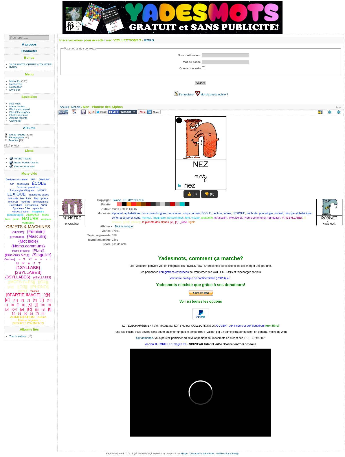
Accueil (64, 107)
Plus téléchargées (19, 112)
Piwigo (184, 453)
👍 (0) (192, 194)
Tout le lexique (17, 134)
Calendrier (15, 120)
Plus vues (15, 103)
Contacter (29, 51)
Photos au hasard (19, 109)
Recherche (15, 83)
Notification (15, 86)
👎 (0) (209, 194)
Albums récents (18, 117)
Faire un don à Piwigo (227, 453)
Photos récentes (18, 114)
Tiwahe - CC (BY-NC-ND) (128, 200)
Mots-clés (14, 81)
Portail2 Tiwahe (22, 158)
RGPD (13, 67)
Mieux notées (17, 106)
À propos (29, 44)
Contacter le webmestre (202, 453)
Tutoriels (13, 140)
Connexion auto (190, 68)
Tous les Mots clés (24, 166)
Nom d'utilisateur (189, 55)
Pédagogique (16, 137)
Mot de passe (192, 62)
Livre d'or (14, 89)
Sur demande (144, 338)
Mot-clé (76, 107)
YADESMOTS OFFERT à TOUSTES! (30, 64)
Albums (29, 128)
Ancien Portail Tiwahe (25, 162)
